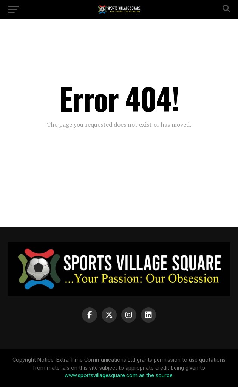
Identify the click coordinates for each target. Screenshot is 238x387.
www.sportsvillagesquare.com (101, 375)
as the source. (156, 375)
